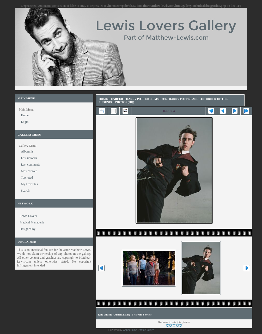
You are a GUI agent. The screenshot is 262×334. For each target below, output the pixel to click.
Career (117, 98)
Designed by (27, 229)
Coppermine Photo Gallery (138, 330)
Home (103, 98)
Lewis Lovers (28, 216)
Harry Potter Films (142, 98)
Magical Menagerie (32, 222)
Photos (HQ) (124, 102)
